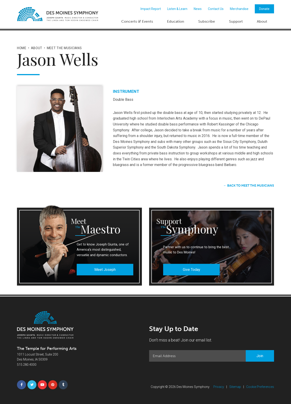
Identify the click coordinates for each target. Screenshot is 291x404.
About (262, 21)
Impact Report (151, 9)
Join (259, 356)
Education (175, 21)
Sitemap (235, 387)
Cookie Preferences (260, 387)
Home (21, 48)
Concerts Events (137, 21)
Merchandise (239, 9)
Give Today (191, 269)
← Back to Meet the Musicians (248, 186)
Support (236, 21)
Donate (264, 9)
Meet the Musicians (64, 48)
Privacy (218, 387)
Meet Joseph (105, 269)
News (198, 9)
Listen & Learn (177, 9)
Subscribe (206, 21)
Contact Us (216, 9)
